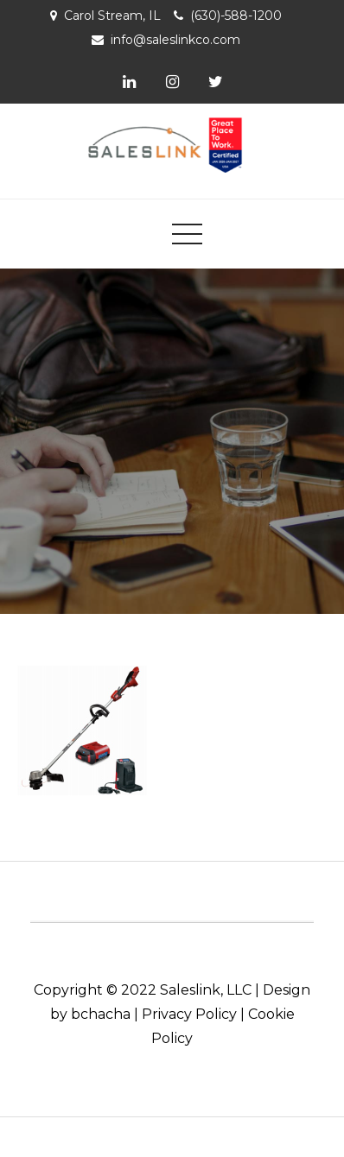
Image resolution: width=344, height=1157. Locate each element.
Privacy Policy (189, 1014)
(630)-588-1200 (236, 15)
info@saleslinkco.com (175, 39)
